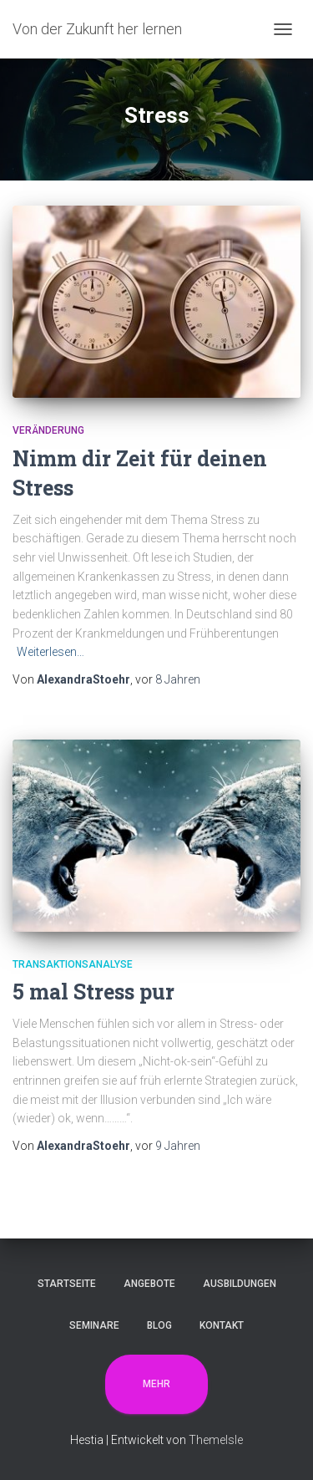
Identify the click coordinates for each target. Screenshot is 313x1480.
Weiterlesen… (50, 652)
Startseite (67, 1283)
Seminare (94, 1325)
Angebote (149, 1283)
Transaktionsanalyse (73, 964)
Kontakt (221, 1325)
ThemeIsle (216, 1440)
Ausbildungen (239, 1283)
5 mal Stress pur (93, 991)
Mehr (156, 1384)
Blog (159, 1325)
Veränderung (48, 430)
